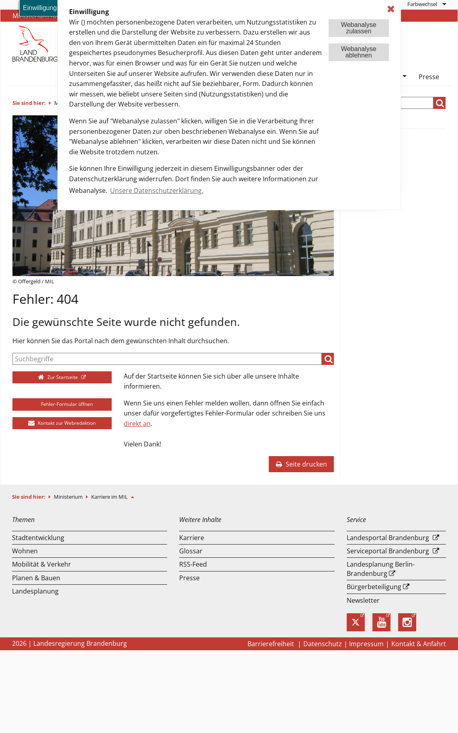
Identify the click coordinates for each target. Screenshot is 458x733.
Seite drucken (301, 464)
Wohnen (25, 551)
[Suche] (167, 359)
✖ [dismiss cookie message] (390, 9)
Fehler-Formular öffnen (62, 404)
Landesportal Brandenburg (388, 537)
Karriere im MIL (110, 496)
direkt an (137, 423)
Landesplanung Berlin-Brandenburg (381, 568)
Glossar (190, 551)
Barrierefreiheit (271, 643)
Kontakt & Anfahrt (418, 643)
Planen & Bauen (36, 577)
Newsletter (363, 600)
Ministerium (69, 496)
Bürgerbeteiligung (374, 586)
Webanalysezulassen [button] (358, 28)
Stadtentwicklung (38, 537)
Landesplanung (35, 591)
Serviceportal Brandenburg (388, 551)
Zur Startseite (59, 377)
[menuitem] (426, 4)
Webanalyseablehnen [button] (358, 52)
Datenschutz (322, 643)
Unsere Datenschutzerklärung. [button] (156, 190)
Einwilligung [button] (40, 7)
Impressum (366, 643)
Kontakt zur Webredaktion (62, 423)
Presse (429, 76)
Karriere (191, 537)
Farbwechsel (422, 4)
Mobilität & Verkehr (41, 564)
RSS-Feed (193, 564)
